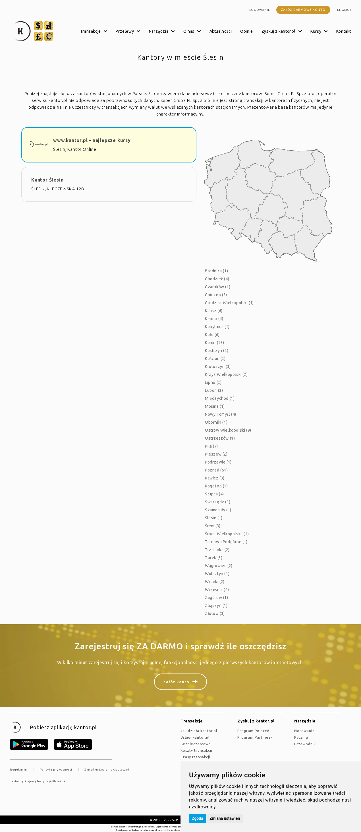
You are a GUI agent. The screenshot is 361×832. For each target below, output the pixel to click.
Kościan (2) (215, 358)
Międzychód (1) (220, 398)
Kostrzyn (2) (216, 350)
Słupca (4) (214, 494)
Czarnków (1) (217, 287)
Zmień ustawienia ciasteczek (107, 769)
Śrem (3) (213, 526)
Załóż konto (176, 682)
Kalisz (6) (214, 310)
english (344, 9)
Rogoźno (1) (216, 486)
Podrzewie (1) (218, 462)
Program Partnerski (255, 737)
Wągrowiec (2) (219, 565)
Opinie (246, 31)
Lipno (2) (213, 382)
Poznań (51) (216, 470)
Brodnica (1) (216, 271)
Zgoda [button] (197, 818)
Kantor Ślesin (47, 179)
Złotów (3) (215, 613)
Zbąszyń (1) (216, 605)
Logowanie (259, 9)
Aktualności (220, 31)
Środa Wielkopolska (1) (227, 534)
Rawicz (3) (215, 478)
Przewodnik (305, 744)
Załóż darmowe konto (303, 9)
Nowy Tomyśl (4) (220, 414)
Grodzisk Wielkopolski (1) (229, 302)
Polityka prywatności (56, 769)
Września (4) (217, 589)
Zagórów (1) (216, 597)
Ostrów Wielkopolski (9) (228, 430)
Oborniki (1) (216, 422)
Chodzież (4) (217, 279)
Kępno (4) (214, 318)
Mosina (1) (215, 406)
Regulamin (18, 769)
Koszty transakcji (196, 750)
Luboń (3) (214, 390)
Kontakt (343, 31)
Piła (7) (211, 446)
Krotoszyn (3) (218, 366)
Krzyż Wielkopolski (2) (226, 374)
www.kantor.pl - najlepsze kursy (92, 140)
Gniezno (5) (216, 295)
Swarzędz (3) (217, 502)
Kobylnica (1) (217, 326)
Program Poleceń (253, 731)
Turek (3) (213, 557)
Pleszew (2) (216, 454)
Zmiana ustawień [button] (224, 818)
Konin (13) (214, 342)
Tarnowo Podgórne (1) (226, 541)
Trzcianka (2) (217, 549)
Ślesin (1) (214, 518)
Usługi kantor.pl (194, 737)
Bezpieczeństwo (195, 744)
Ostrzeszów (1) (220, 438)
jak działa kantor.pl (198, 731)
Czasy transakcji (195, 757)
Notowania (304, 731)
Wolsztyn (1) (217, 573)
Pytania (301, 737)
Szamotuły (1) (218, 510)
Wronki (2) (215, 581)
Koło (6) (212, 334)
